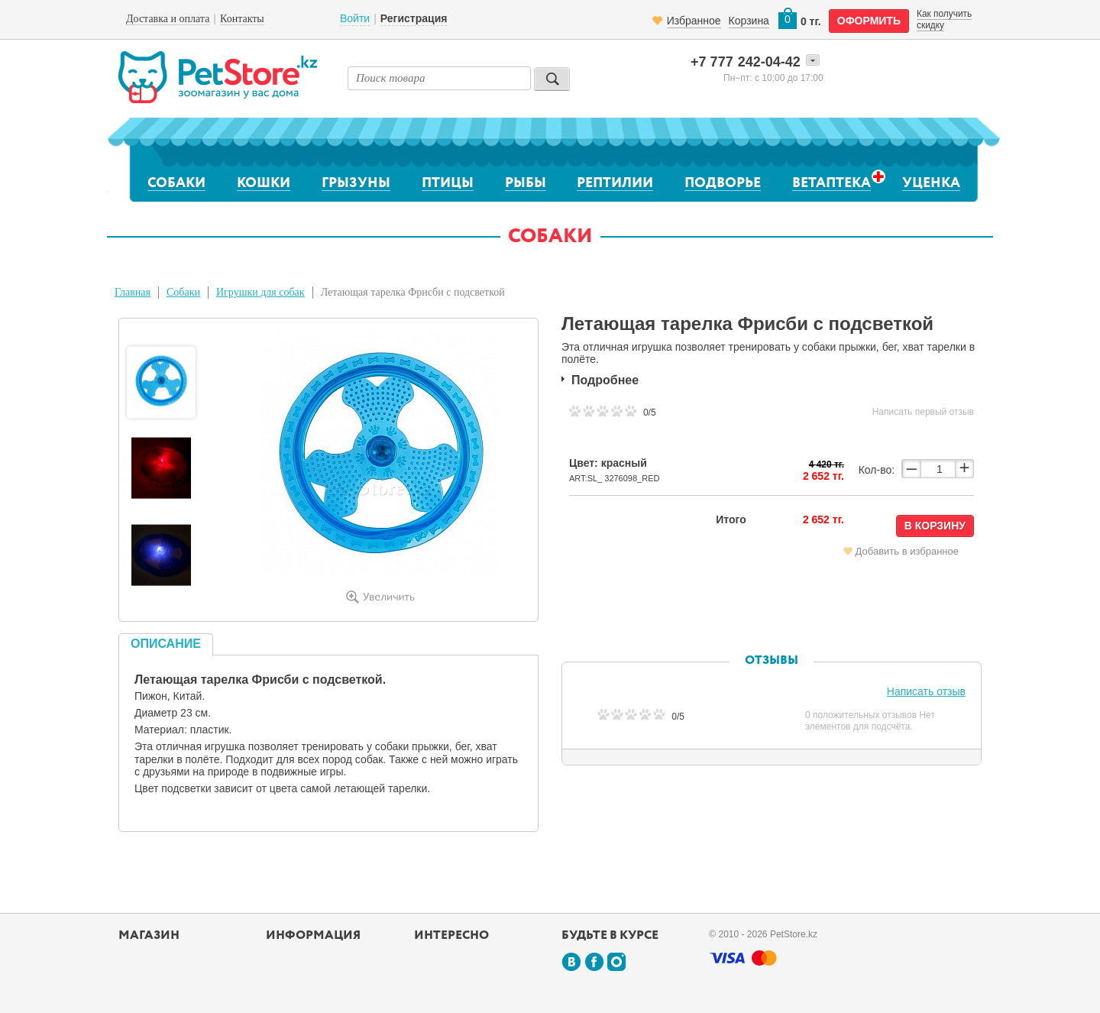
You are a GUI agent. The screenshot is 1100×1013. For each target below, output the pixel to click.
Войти (355, 18)
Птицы (448, 183)
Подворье (722, 183)
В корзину (935, 525)
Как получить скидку (944, 19)
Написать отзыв (926, 691)
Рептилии (615, 183)
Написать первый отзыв (923, 411)
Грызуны (356, 183)
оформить (869, 21)
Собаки (176, 183)
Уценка (931, 183)
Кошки (263, 183)
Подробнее (605, 380)
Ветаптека (831, 183)
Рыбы (525, 183)
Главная (132, 292)
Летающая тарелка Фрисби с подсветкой (413, 292)
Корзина (749, 21)
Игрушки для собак (260, 292)
